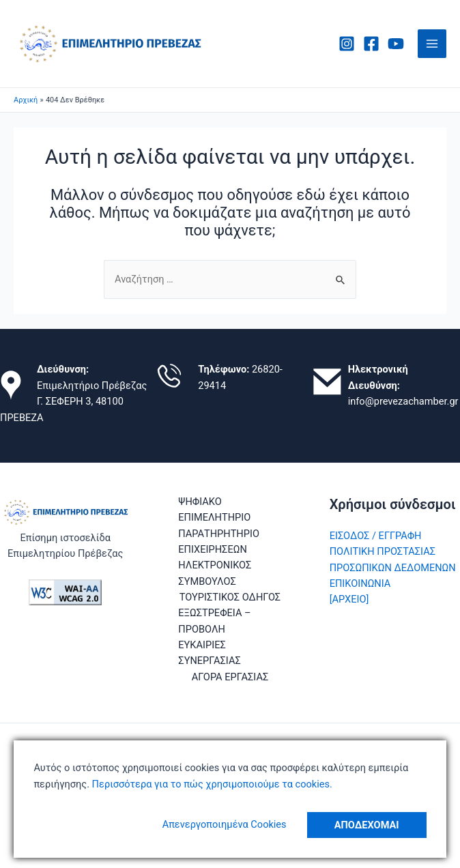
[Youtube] (396, 43)
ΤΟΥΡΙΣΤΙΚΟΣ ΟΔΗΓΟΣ (230, 597)
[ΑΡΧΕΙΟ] (349, 599)
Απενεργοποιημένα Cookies (224, 824)
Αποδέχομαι (366, 825)
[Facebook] (371, 43)
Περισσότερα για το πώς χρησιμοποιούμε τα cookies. (210, 784)
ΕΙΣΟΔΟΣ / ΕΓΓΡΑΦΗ (376, 536)
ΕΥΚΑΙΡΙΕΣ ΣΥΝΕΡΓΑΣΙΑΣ (209, 653)
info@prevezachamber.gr (403, 401)
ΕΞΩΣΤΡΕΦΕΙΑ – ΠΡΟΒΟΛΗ (214, 621)
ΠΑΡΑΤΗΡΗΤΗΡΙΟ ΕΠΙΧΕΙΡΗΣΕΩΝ (218, 541)
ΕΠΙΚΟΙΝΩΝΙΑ (360, 583)
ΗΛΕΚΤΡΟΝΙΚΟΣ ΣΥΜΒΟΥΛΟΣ (214, 573)
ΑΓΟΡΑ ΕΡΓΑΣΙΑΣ (230, 677)
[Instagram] (347, 43)
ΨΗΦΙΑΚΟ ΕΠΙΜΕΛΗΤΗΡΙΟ (214, 509)
